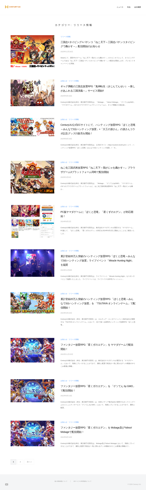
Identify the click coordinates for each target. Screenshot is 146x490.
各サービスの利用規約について (82, 479)
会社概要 (137, 7)
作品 (128, 7)
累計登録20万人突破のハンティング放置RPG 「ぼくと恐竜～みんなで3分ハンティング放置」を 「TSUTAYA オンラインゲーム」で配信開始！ (97, 302)
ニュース (120, 7)
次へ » (29, 459)
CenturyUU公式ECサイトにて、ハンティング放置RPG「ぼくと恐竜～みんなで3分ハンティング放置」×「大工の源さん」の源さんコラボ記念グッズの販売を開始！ (97, 128)
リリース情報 (66, 36)
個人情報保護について (61, 479)
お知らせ (64, 81)
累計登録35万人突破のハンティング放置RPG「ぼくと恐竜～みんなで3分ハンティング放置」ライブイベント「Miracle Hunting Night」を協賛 (98, 260)
